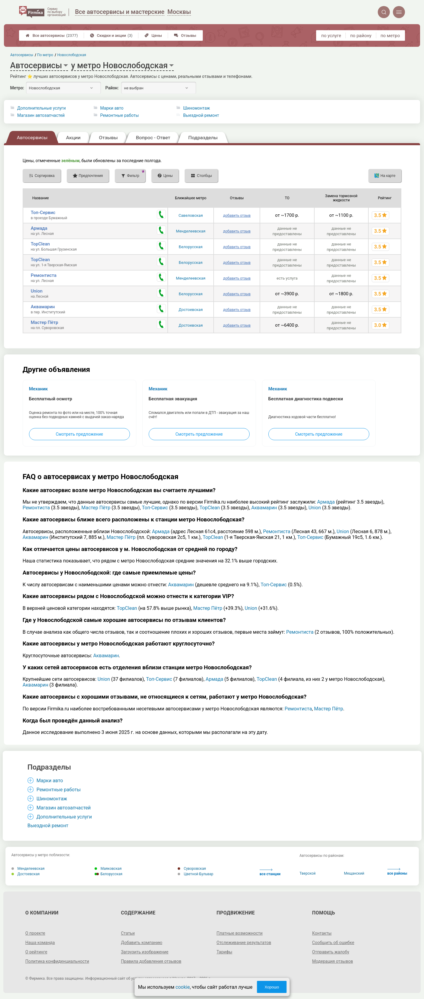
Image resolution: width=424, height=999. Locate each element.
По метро (45, 55)
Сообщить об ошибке (333, 942)
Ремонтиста (44, 275)
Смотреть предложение (79, 434)
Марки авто (112, 108)
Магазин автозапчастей (41, 115)
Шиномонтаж (196, 108)
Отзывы (185, 35)
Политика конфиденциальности (57, 961)
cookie (183, 987)
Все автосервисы (52, 35)
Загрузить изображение (144, 951)
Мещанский (354, 873)
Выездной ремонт (201, 115)
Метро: (17, 87)
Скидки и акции (111, 35)
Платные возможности (240, 933)
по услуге (331, 35)
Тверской (307, 873)
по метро (390, 35)
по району (360, 35)
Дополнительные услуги (41, 108)
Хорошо (271, 987)
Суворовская (192, 868)
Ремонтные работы (119, 115)
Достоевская (191, 309)
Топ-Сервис (43, 212)
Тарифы (224, 951)
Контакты (322, 933)
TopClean (40, 244)
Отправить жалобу (330, 951)
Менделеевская (190, 231)
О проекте (35, 933)
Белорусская (190, 247)
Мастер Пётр (44, 322)
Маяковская (108, 868)
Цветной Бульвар (195, 874)
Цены (153, 35)
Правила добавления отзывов (151, 961)
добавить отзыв (237, 215)
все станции (270, 872)
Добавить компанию (141, 942)
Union (37, 291)
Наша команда (40, 942)
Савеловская (191, 215)
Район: (112, 87)
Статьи (128, 933)
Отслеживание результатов (244, 942)
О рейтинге (36, 951)
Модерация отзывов (332, 961)
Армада (39, 228)
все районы (397, 872)
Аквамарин (43, 306)
